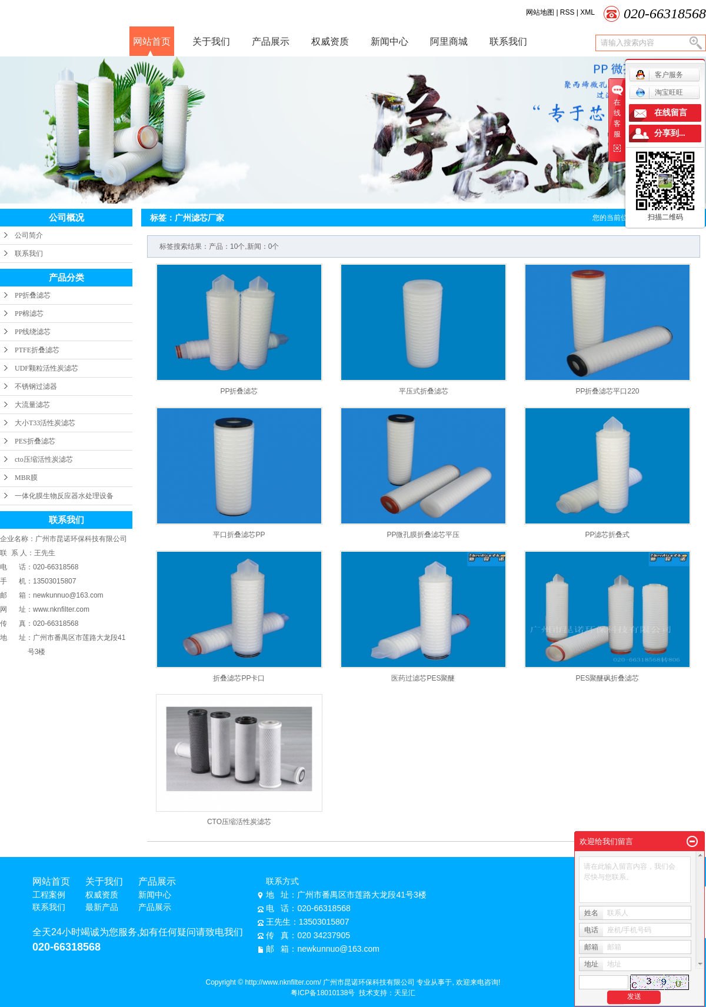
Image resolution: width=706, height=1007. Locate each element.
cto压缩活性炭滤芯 (44, 459)
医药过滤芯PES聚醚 (423, 678)
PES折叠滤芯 (35, 441)
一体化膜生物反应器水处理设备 (64, 496)
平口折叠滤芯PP (239, 535)
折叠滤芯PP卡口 (239, 678)
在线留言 (670, 112)
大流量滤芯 (32, 405)
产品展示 (270, 41)
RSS (567, 12)
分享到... (669, 133)
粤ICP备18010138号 (323, 993)
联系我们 (508, 41)
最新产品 (101, 907)
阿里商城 (449, 41)
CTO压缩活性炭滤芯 (239, 822)
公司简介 (29, 235)
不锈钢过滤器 (36, 386)
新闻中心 (389, 41)
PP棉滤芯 (29, 313)
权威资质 (330, 41)
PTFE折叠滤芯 (37, 350)
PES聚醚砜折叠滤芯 (607, 678)
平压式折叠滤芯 (423, 391)
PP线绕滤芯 (33, 332)
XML (587, 12)
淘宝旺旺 (659, 92)
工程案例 (48, 894)
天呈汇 (404, 993)
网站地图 (541, 12)
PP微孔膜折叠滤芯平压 (423, 535)
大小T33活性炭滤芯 (45, 423)
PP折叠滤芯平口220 (607, 391)
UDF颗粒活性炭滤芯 (46, 368)
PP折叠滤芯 (33, 295)
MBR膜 (26, 478)
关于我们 (211, 41)
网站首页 (152, 41)
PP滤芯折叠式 (607, 535)
